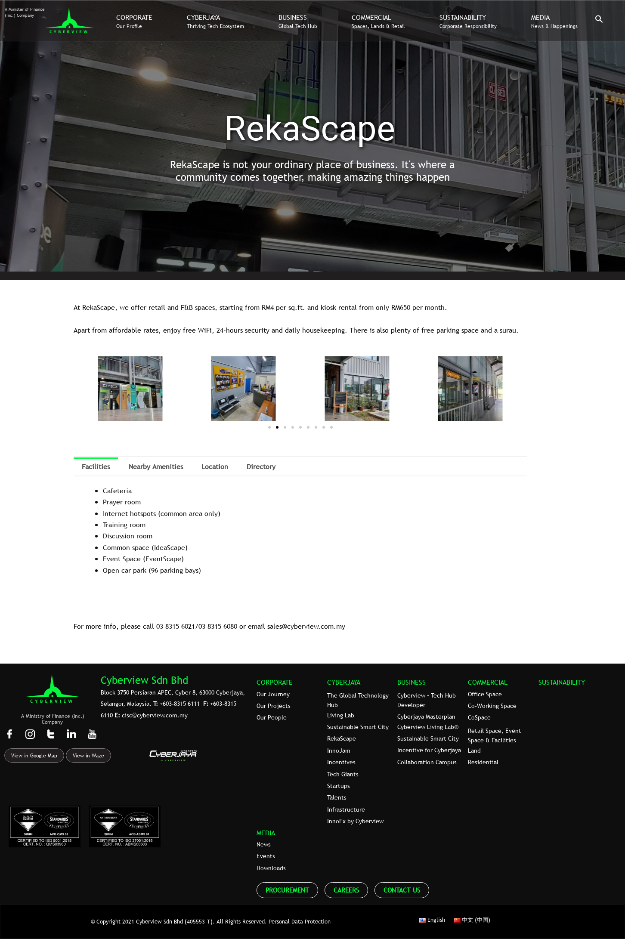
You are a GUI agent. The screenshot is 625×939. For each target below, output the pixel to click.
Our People (272, 717)
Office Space (485, 694)
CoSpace (479, 717)
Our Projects (274, 706)
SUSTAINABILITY (561, 682)
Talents (337, 797)
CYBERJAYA (343, 682)
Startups (338, 786)
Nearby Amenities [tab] (156, 466)
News (264, 844)
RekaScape (341, 738)
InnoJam (338, 750)
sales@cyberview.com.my (306, 626)
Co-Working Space (492, 706)
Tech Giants (343, 774)
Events (266, 856)
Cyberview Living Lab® (427, 727)
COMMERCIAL (487, 682)
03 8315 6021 (175, 626)
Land (474, 750)
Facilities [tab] (96, 466)
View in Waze (88, 756)
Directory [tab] (261, 466)
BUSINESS (411, 682)
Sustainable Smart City (358, 727)
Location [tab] (214, 466)
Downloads (271, 868)
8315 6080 (222, 626)
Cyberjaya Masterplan (426, 716)
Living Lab (340, 715)
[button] (599, 21)
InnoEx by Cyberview (355, 821)
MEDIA (266, 832)
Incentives (341, 762)
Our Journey (273, 694)
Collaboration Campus (427, 762)
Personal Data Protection (300, 921)
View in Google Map (34, 756)
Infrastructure (346, 809)
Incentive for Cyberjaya (429, 750)
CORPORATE (275, 682)
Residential (483, 762)
